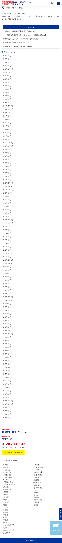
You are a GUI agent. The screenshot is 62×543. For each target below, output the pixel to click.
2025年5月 (6, 89)
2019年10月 (6, 300)
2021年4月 (6, 247)
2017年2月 (6, 394)
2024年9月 (6, 116)
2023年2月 (6, 176)
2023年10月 (6, 149)
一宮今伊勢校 (7, 475)
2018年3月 (6, 357)
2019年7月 (6, 310)
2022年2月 (6, 213)
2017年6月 (6, 384)
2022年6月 (6, 203)
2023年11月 (6, 146)
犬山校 (5, 500)
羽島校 (5, 523)
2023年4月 (6, 169)
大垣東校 (6, 510)
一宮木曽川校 (7, 472)
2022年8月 (6, 196)
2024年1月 (6, 139)
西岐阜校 (37, 497)
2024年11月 (6, 109)
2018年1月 (6, 364)
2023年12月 (6, 143)
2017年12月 (6, 367)
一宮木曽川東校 (8, 482)
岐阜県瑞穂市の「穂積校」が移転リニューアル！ (18, 46)
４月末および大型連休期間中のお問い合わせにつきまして (21, 31)
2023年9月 (6, 153)
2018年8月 (6, 340)
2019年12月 (6, 293)
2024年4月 (6, 129)
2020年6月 (6, 273)
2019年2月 (6, 324)
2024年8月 (6, 119)
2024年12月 (6, 106)
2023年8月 (6, 156)
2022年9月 (6, 193)
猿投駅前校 (37, 469)
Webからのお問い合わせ (13, 453)
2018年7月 (6, 344)
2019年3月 (6, 320)
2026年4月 (6, 56)
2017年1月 (6, 397)
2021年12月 (6, 220)
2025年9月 (6, 76)
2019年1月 (6, 327)
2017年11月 (6, 370)
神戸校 (5, 528)
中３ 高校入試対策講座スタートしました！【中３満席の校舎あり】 (24, 35)
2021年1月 (6, 257)
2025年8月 (6, 79)
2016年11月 (6, 404)
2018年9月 (6, 337)
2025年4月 (6, 92)
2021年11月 (6, 223)
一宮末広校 (6, 470)
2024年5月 (6, 126)
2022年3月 (6, 210)
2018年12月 (6, 330)
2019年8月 (6, 307)
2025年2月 (6, 99)
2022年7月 (6, 200)
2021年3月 (6, 250)
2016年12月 (6, 401)
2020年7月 (6, 270)
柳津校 (36, 493)
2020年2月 (6, 287)
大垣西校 (6, 512)
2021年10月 (6, 226)
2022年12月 (6, 183)
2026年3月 (6, 59)
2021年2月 (6, 253)
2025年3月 (6, 96)
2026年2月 (6, 62)
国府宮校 (37, 480)
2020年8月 (6, 267)
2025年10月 (6, 72)
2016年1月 (6, 417)
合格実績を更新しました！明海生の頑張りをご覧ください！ (22, 39)
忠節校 (36, 490)
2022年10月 (6, 190)
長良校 (36, 495)
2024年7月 (6, 123)
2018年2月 (6, 360)
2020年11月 (6, 263)
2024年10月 (6, 112)
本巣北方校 (6, 517)
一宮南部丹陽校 (8, 477)
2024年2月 (6, 136)
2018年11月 (6, 334)
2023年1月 (6, 179)
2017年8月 (6, 377)
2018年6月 (6, 347)
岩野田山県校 (38, 500)
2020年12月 (6, 260)
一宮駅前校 (6, 479)
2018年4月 (6, 354)
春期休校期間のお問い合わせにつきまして (16, 43)
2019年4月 (6, 317)
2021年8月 (6, 233)
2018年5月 (6, 350)
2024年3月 (6, 133)
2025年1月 (6, 102)
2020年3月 (6, 283)
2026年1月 (6, 66)
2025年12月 (6, 69)
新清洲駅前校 (7, 489)
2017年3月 (6, 391)
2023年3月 (6, 173)
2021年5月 (6, 243)
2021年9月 (6, 230)
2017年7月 (6, 381)
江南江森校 (6, 495)
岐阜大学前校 (38, 488)
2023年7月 (6, 159)
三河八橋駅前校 (39, 467)
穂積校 (36, 505)
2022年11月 (6, 186)
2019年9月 (6, 304)
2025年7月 (6, 82)
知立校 (5, 505)
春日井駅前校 (38, 475)
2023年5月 (6, 166)
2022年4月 (6, 206)
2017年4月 (6, 387)
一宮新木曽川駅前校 (9, 484)
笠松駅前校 (6, 533)
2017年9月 (6, 374)
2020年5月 (6, 277)
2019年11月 (6, 297)
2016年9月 (6, 411)
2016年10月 (6, 407)
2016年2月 (6, 414)
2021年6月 (6, 240)
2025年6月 (6, 86)
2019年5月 (6, 314)
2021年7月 (6, 237)
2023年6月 (6, 163)
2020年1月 (6, 290)
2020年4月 (6, 280)
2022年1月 (6, 216)
